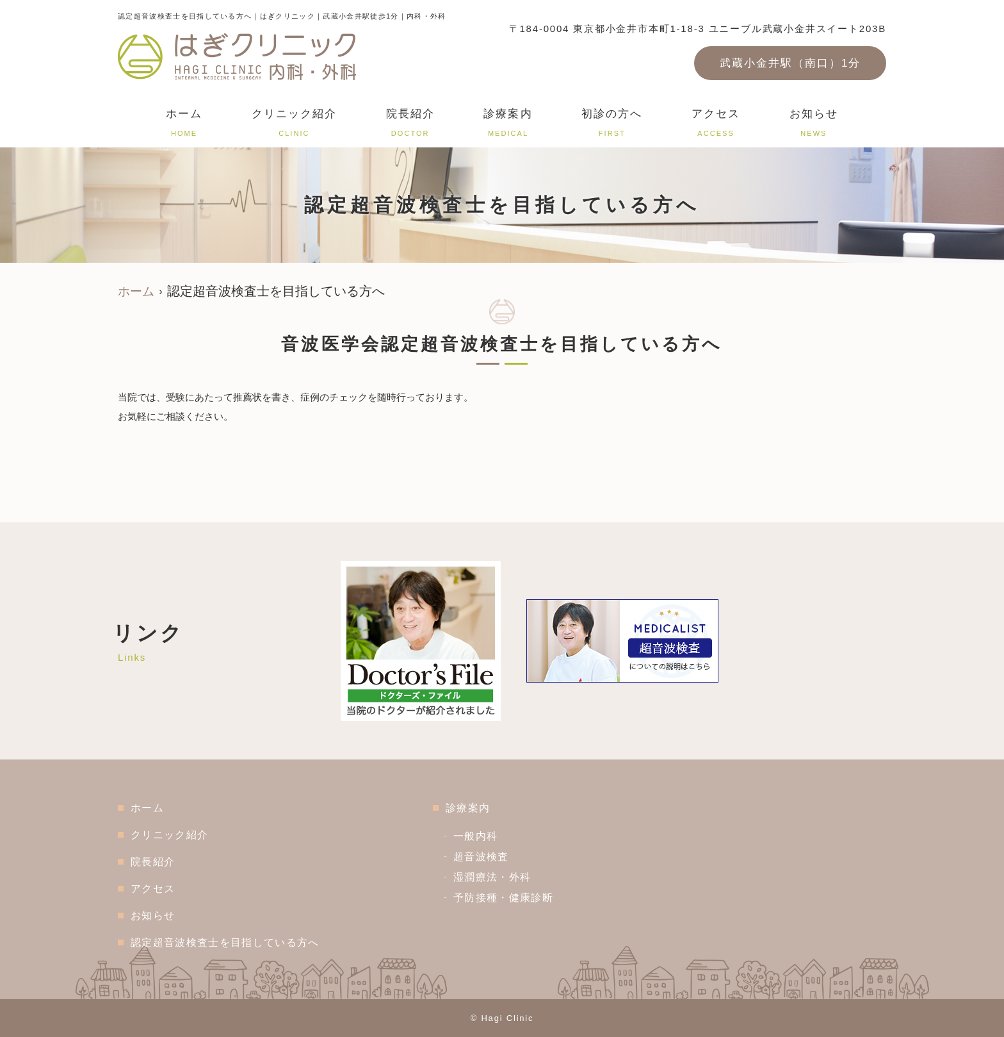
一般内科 (483, 836)
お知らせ (813, 125)
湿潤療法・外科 (500, 877)
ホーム (184, 125)
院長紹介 (410, 125)
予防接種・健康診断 (511, 897)
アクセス (716, 125)
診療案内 (507, 125)
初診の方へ (611, 125)
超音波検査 (488, 856)
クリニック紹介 (294, 125)
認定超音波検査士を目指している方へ (228, 942)
